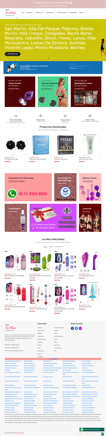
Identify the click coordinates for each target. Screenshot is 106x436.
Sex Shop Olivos (28, 372)
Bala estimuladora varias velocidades (14, 275)
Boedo (39, 345)
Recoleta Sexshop (48, 365)
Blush (45, 246)
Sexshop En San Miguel (30, 412)
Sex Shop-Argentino (48, 372)
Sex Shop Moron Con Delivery (12, 372)
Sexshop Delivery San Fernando (71, 396)
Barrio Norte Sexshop (87, 401)
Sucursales (50, 12)
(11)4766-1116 (73, 64)
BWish (51, 246)
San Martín (57, 345)
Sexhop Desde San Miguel (31, 376)
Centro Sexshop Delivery (69, 405)
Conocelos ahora (79, 88)
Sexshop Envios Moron (88, 412)
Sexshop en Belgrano (87, 398)
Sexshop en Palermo (68, 410)
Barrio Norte (41, 330)
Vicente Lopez (58, 348)
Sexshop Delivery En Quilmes (89, 392)
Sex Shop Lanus (67, 370)
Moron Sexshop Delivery (69, 361)
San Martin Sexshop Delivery (70, 368)
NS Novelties (58, 246)
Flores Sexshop (47, 396)
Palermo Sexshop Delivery (50, 363)
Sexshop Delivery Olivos (11, 396)
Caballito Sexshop (67, 403)
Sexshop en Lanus (9, 407)
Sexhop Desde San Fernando (12, 376)
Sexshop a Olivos (67, 376)
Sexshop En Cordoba (68, 401)
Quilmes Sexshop (67, 363)
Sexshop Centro (86, 385)
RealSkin (89, 157)
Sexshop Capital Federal (69, 385)
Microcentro (41, 336)
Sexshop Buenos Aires (30, 385)
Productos (40, 12)
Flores (39, 348)
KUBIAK (12, 157)
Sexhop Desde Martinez (88, 372)
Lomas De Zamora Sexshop (50, 370)
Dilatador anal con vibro (85, 306)
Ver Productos (13, 54)
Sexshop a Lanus (47, 376)
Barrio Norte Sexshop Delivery (13, 403)
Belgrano (40, 333)
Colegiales (40, 357)
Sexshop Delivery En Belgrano (12, 392)
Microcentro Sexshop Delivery (13, 361)
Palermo (40, 327)
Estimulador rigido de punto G (87, 275)
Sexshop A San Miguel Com (12, 381)
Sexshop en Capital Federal (50, 401)
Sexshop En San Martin (11, 412)
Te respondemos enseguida (16, 181)
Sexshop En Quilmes (87, 410)
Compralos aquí (13, 211)
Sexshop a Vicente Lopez (31, 381)
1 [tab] (48, 58)
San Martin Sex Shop (87, 365)
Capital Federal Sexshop (30, 405)
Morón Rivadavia (58, 336)
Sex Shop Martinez (87, 370)
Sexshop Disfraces (29, 398)
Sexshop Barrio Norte (68, 381)
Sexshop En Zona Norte (49, 412)
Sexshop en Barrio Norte (49, 398)
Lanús (55, 339)
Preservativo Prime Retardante (37, 159)
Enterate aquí (62, 183)
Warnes (40, 354)
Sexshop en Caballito (29, 401)
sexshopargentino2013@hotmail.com (80, 66)
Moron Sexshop (28, 361)
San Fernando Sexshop (69, 365)
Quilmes (56, 330)
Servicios (30, 12)
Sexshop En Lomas (48, 407)
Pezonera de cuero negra (11, 159)
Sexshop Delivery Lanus (11, 394)
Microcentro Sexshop (10, 363)
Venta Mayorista (61, 12)
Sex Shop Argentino (29, 370)
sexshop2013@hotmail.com (16, 350)
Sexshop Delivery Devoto (88, 387)
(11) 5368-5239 (15, 348)
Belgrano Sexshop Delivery (50, 403)
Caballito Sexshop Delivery (12, 405)
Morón (55, 333)
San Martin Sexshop (10, 368)
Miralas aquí (86, 211)
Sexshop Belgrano (9, 385)
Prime (37, 157)
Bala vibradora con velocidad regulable (15, 306)
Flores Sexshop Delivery (49, 394)
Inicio (22, 12)
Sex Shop (84, 368)
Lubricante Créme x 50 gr (86, 159)
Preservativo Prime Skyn (60, 159)
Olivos (55, 342)
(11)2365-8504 (15, 345)
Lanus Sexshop (28, 392)
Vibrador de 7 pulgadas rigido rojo (38, 309)
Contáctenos (73, 12)
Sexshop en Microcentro (88, 407)
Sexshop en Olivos (29, 410)
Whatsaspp (79, 68)
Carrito (81, 12)
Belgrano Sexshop (29, 403)
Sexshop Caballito (48, 385)
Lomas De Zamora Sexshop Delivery (52, 368)
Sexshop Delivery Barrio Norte (51, 387)
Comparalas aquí (88, 181)
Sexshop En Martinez (68, 407)
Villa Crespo (41, 351)
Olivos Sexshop (86, 361)
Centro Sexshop (47, 405)
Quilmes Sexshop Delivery (11, 365)
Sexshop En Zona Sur (68, 412)
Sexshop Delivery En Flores (50, 392)
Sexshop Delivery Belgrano (70, 387)
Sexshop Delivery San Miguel (89, 396)
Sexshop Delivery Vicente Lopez (13, 398)
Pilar (55, 351)
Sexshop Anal (47, 381)
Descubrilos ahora (13, 88)
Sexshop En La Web (87, 405)
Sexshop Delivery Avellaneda (31, 387)
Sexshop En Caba (9, 401)
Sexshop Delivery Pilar (30, 396)
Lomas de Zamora (59, 327)
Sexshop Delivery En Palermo (70, 392)
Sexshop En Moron (9, 410)
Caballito (40, 342)
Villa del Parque (42, 339)
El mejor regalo (37, 211)
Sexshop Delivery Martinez (70, 394)
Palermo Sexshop (28, 363)
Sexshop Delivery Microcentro (90, 394)
